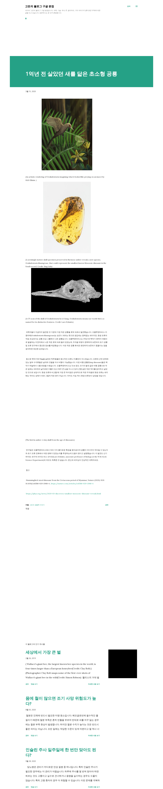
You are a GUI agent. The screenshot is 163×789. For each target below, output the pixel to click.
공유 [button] (106, 505)
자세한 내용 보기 (94, 684)
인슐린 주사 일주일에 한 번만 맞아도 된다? (61, 752)
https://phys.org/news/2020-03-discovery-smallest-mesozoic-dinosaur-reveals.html (63, 493)
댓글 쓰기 (34, 684)
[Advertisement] (77, 40)
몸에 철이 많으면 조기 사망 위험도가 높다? (61, 700)
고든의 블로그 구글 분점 (39, 6)
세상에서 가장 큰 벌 (43, 652)
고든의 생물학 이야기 (37, 505)
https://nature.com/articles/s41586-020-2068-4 (72, 483)
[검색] (128, 6)
